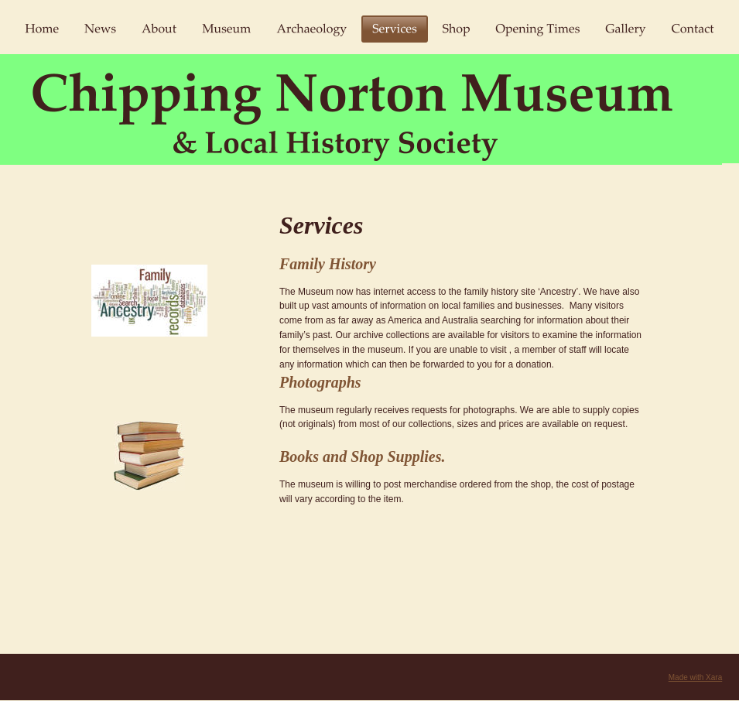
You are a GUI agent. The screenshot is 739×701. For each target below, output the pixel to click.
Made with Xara (695, 677)
